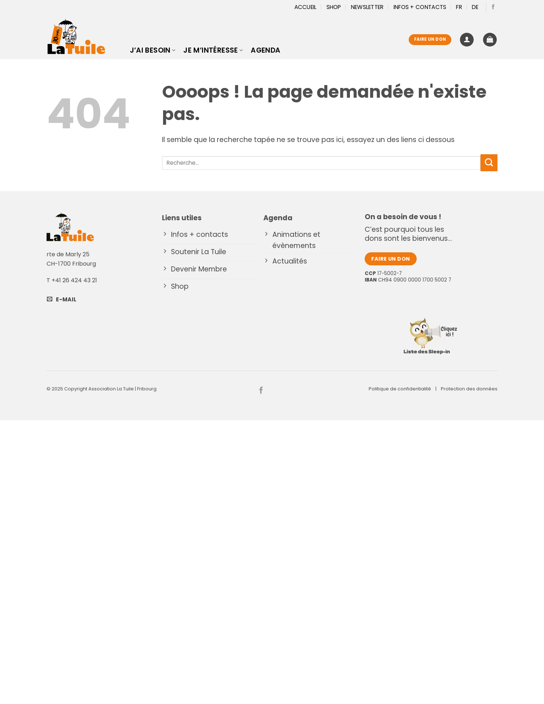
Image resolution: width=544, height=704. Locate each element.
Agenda (265, 50)
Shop (333, 7)
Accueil (305, 7)
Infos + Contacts (420, 7)
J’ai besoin (153, 50)
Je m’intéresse (213, 50)
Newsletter (367, 7)
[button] (467, 40)
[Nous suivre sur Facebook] (493, 7)
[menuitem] (459, 7)
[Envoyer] (489, 162)
